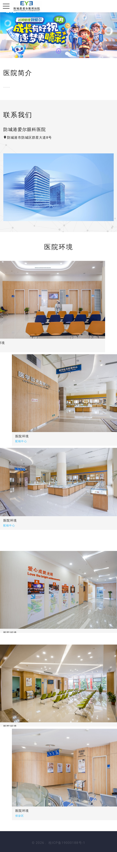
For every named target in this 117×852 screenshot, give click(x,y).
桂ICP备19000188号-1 (66, 843)
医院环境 (46, 436)
